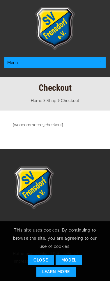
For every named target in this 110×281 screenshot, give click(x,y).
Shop (51, 100)
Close (40, 260)
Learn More (56, 271)
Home (36, 100)
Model (69, 260)
